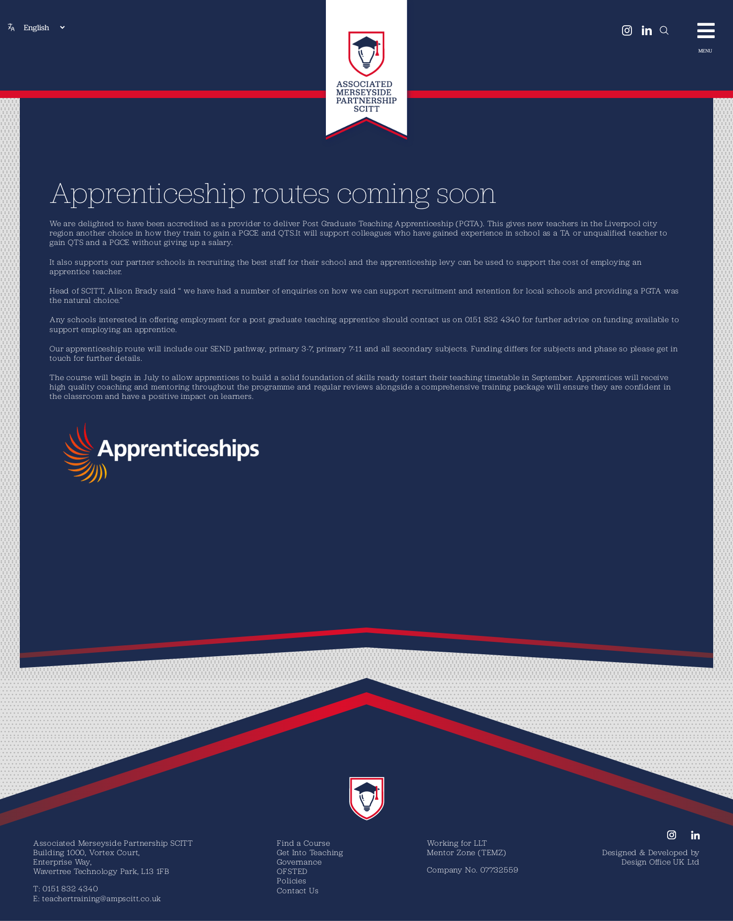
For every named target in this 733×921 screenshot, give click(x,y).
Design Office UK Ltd (661, 861)
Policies (291, 880)
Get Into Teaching (310, 852)
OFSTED (292, 871)
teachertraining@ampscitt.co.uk (101, 898)
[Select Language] (44, 27)
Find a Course (303, 842)
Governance (299, 861)
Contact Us (297, 890)
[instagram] (627, 31)
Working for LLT (457, 842)
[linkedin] (647, 31)
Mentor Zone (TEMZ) (466, 852)
